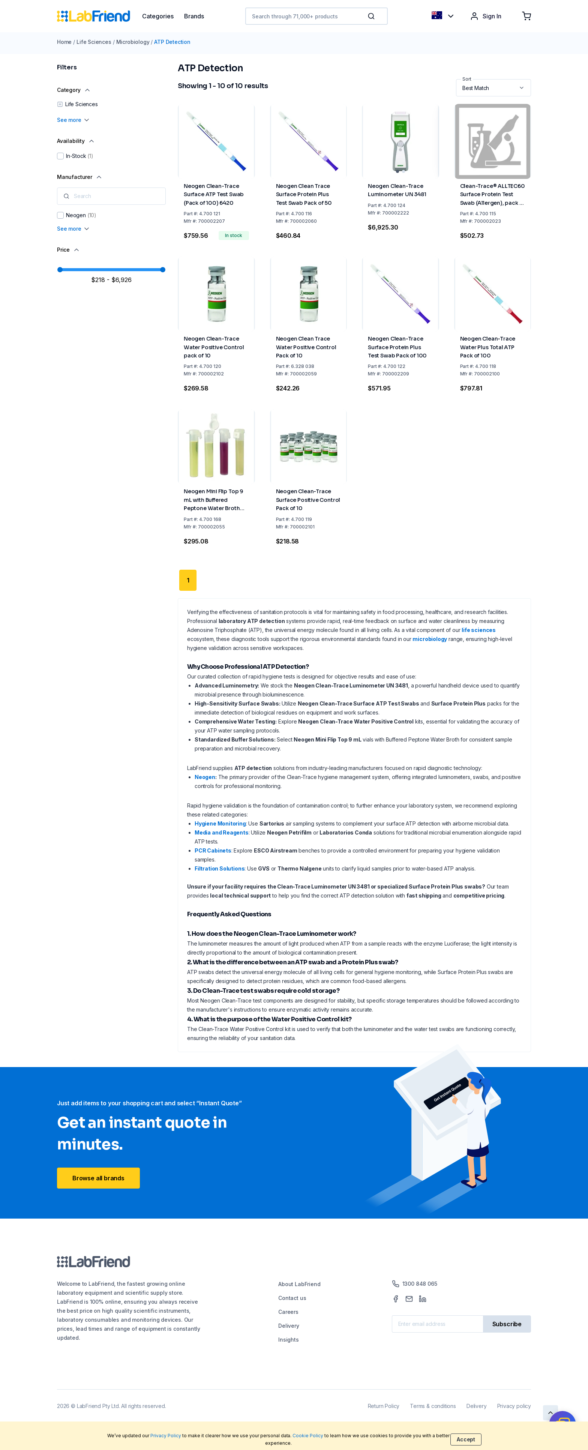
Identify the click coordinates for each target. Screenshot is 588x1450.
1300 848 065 (414, 1283)
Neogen (205, 777)
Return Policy (384, 1406)
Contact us (292, 1298)
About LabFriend (299, 1284)
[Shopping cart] (526, 16)
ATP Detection (172, 42)
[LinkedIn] (422, 1298)
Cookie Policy (307, 1435)
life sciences (479, 630)
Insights (288, 1339)
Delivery (288, 1325)
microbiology (429, 639)
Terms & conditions (433, 1406)
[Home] (99, 16)
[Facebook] (395, 1298)
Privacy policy (514, 1406)
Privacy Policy (165, 1435)
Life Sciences (93, 42)
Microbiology (133, 42)
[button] (372, 16)
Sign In (485, 16)
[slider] (60, 269)
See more (73, 120)
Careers (288, 1312)
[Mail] (409, 1298)
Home (64, 42)
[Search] (372, 16)
